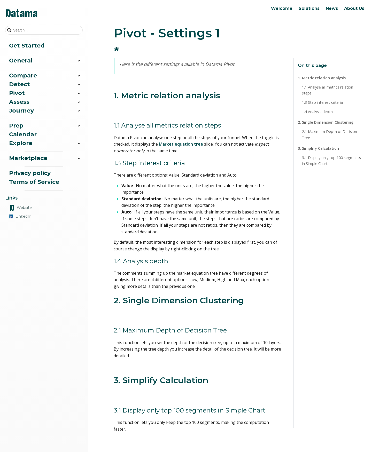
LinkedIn (20, 216)
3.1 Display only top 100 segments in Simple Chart (331, 160)
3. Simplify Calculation (318, 148)
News (332, 8)
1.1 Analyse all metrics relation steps (327, 90)
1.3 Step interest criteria (322, 102)
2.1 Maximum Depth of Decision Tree (329, 134)
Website (20, 208)
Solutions (309, 8)
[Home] (117, 49)
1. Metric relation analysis (322, 77)
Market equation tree (181, 144)
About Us (354, 8)
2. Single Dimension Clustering (325, 122)
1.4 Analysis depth (317, 111)
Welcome (281, 8)
